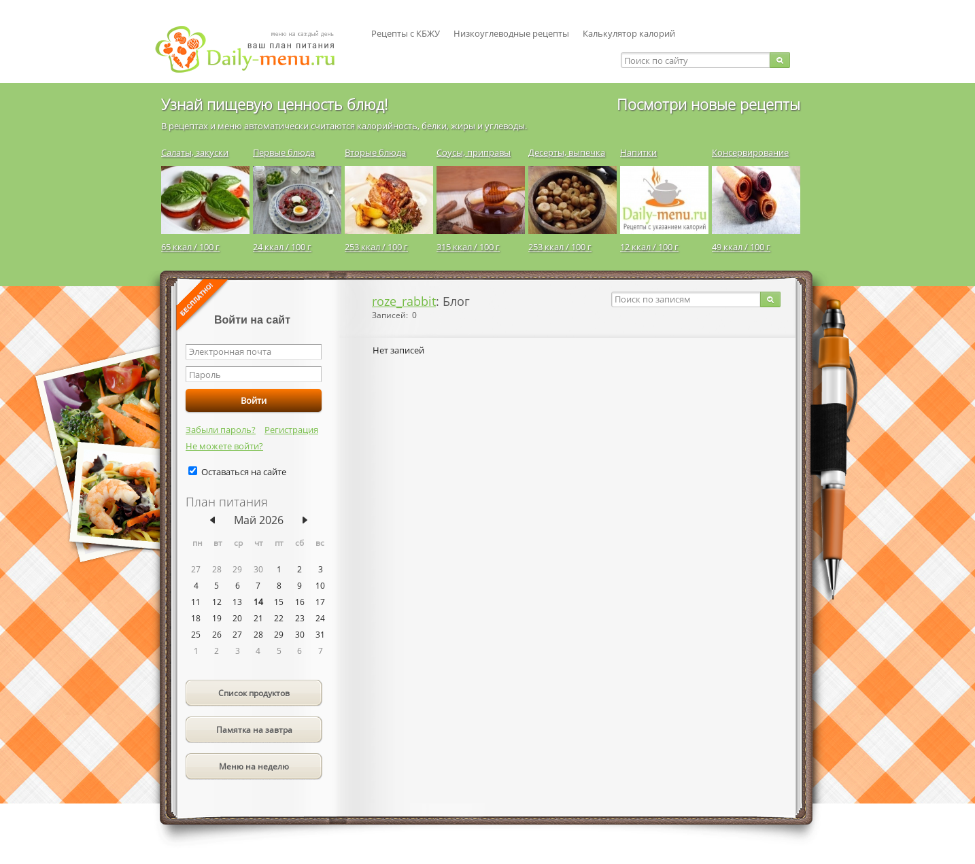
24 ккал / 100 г (282, 247)
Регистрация (291, 430)
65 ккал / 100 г (190, 247)
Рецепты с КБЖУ (405, 33)
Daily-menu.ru (253, 49)
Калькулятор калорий (629, 33)
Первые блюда (284, 152)
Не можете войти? (224, 446)
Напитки (638, 152)
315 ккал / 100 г (468, 247)
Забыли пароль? (221, 430)
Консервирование (750, 152)
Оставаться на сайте (243, 472)
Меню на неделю (254, 766)
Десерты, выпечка (566, 152)
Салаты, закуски (194, 152)
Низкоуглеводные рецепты (511, 33)
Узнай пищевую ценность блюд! (274, 104)
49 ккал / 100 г (741, 247)
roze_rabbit (404, 301)
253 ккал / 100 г (376, 247)
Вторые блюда (375, 152)
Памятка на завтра (254, 730)
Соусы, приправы (474, 152)
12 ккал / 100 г (649, 247)
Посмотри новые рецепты (708, 104)
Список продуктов (254, 693)
